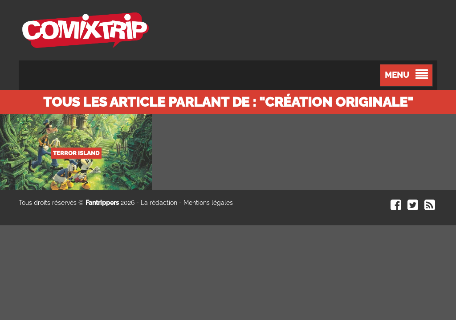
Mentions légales (208, 202)
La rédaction (159, 202)
